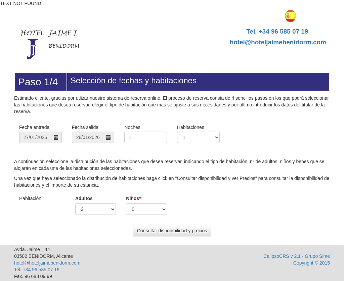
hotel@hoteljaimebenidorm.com (278, 42)
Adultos (84, 198)
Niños (133, 198)
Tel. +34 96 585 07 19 (277, 31)
